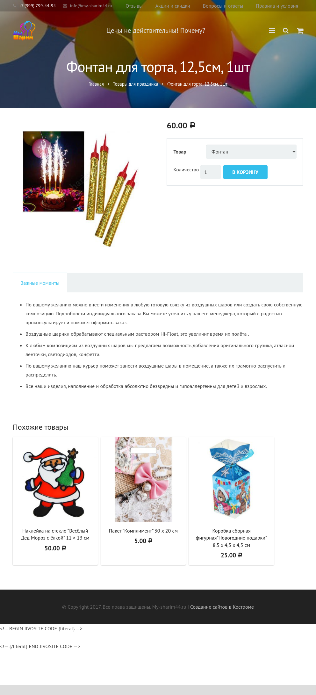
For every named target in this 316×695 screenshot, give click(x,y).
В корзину (245, 181)
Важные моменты (39, 293)
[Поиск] (286, 31)
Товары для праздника (135, 90)
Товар (180, 161)
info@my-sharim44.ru (91, 6)
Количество (186, 179)
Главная (96, 90)
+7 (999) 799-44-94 (37, 6)
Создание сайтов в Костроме (222, 616)
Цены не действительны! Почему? (164, 30)
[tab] (40, 292)
